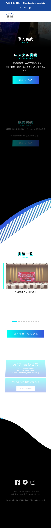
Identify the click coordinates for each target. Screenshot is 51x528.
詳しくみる (26, 80)
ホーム (15, 492)
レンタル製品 (24, 492)
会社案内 (23, 494)
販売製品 (35, 492)
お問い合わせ (25, 386)
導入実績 (14, 494)
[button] (14, 321)
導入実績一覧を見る (26, 333)
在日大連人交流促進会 (25, 291)
